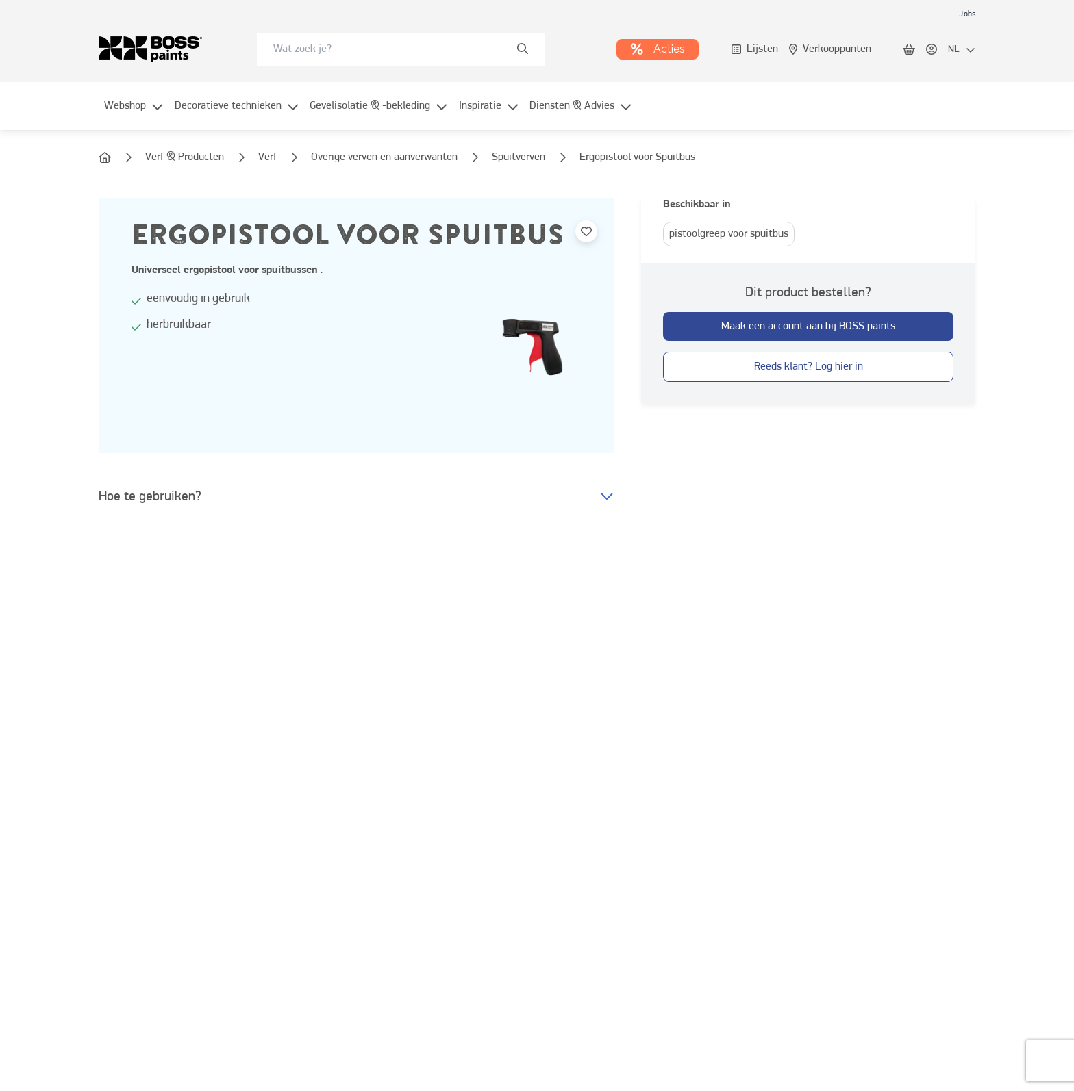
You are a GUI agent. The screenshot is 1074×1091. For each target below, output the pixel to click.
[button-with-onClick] (808, 326)
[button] (356, 496)
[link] (967, 13)
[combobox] (401, 49)
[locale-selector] (961, 50)
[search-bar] (391, 49)
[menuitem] (134, 114)
